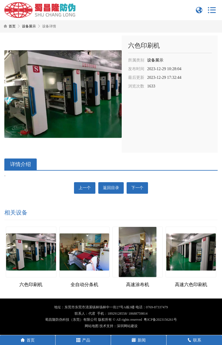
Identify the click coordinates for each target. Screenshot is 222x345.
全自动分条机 (84, 284)
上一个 (85, 188)
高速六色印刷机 (191, 284)
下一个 (137, 188)
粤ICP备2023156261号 (160, 320)
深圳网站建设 (127, 326)
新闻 (139, 340)
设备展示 (29, 26)
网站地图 (92, 326)
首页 (12, 26)
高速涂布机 (137, 284)
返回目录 (111, 188)
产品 (83, 340)
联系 (194, 340)
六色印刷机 (30, 284)
